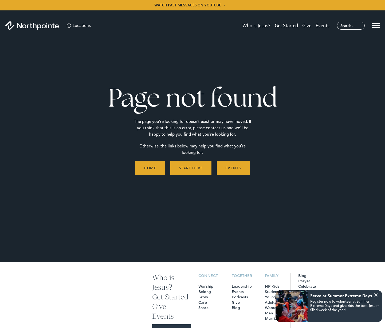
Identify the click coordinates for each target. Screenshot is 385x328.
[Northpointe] (32, 25)
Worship (205, 286)
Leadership (242, 286)
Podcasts (240, 297)
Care (202, 302)
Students (272, 291)
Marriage (273, 318)
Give (306, 25)
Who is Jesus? (256, 25)
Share (203, 307)
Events (322, 25)
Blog (236, 307)
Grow (203, 297)
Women (271, 307)
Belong (204, 291)
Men (269, 313)
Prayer (304, 281)
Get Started (286, 25)
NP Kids (272, 286)
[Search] (351, 26)
